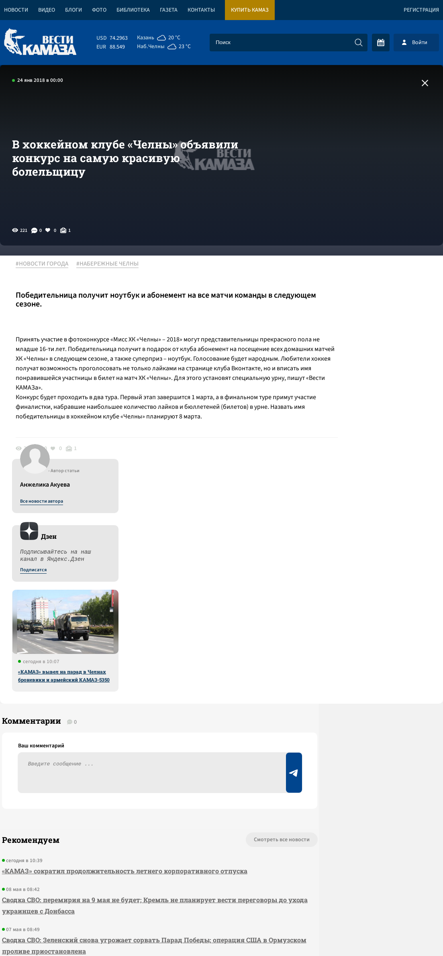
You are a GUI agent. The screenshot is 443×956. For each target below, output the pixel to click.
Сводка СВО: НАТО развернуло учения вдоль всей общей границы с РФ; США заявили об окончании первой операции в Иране (125, 771)
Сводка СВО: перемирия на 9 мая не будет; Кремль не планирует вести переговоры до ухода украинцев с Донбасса (117, 691)
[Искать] (358, 42)
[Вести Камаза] (40, 42)
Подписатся (346, 342)
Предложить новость (363, 652)
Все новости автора (354, 273)
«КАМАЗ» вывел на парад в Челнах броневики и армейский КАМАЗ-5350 (376, 447)
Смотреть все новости (226, 625)
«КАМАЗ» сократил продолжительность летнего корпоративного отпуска (122, 656)
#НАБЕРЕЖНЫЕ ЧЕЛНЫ (112, 264)
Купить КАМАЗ (250, 10)
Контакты (201, 10)
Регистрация (421, 10)
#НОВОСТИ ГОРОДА (46, 264)
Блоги (73, 10)
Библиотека (133, 10)
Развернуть (221, 902)
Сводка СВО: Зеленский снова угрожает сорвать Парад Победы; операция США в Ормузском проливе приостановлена (129, 731)
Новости (16, 10)
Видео (46, 10)
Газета (169, 10)
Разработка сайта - (412, 933)
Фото (99, 10)
